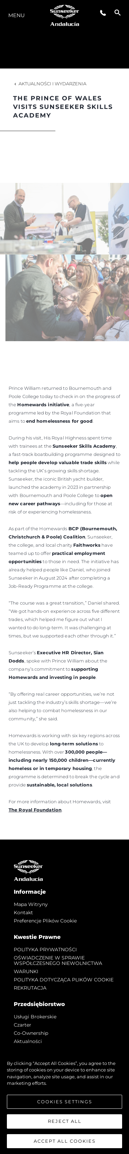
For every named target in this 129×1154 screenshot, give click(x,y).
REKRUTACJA (30, 988)
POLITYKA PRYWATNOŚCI (45, 949)
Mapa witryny (31, 904)
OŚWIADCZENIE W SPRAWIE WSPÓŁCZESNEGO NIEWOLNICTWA (58, 960)
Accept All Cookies (65, 1143)
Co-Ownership (31, 1033)
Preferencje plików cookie (45, 921)
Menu (16, 15)
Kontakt (23, 912)
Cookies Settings (64, 1103)
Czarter (22, 1025)
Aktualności (28, 1041)
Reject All (65, 1123)
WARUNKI (26, 971)
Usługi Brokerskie (35, 1017)
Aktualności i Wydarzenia (49, 83)
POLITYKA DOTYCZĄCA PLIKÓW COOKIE (64, 980)
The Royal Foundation (35, 809)
